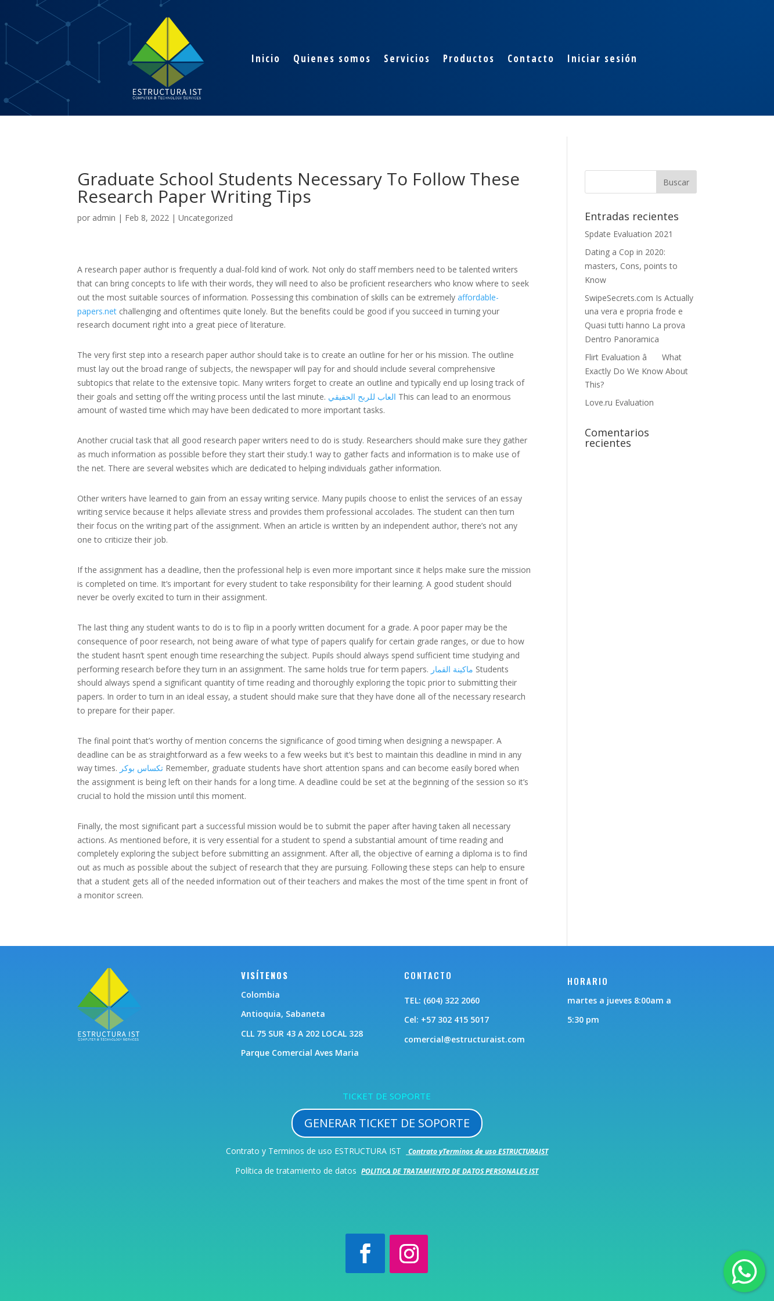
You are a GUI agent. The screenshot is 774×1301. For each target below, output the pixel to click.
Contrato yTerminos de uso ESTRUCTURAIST (478, 1151)
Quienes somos (332, 58)
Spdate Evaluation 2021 (629, 233)
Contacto (531, 58)
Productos (469, 58)
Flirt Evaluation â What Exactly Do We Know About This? (636, 371)
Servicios (407, 58)
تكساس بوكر (141, 767)
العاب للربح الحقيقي (362, 396)
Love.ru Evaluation (619, 402)
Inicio (265, 58)
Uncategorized (205, 217)
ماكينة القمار (452, 669)
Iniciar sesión (602, 58)
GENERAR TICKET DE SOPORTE (387, 1123)
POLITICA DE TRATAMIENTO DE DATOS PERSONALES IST (449, 1171)
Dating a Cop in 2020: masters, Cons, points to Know (631, 265)
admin (104, 217)
